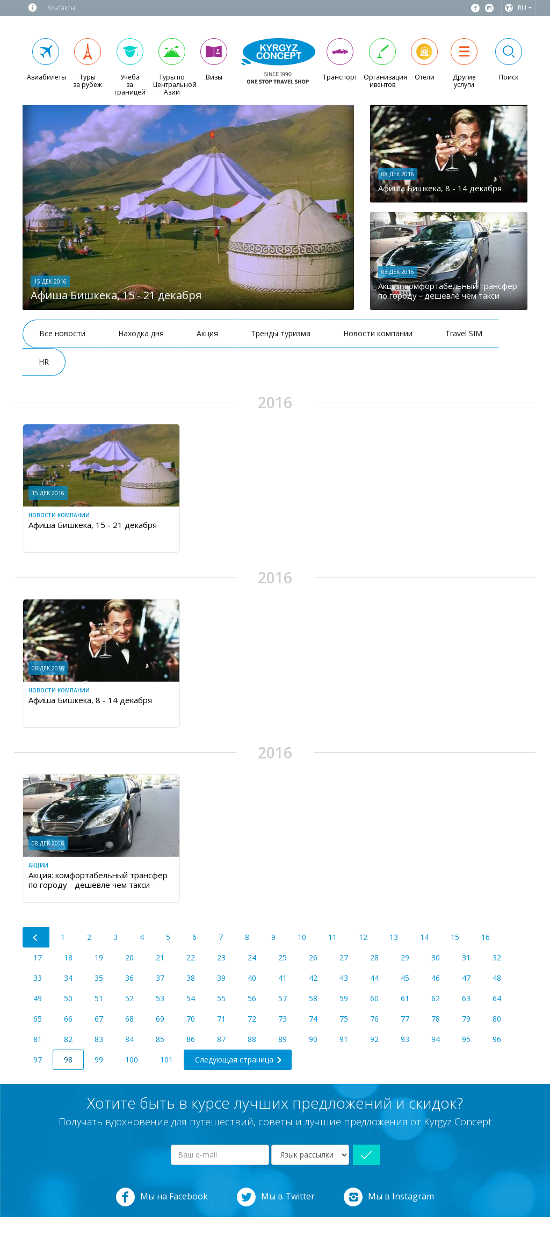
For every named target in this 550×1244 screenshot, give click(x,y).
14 (424, 937)
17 (37, 957)
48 (497, 978)
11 (332, 937)
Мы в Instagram (389, 1197)
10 (302, 937)
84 (129, 1039)
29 (405, 957)
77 (405, 1019)
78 (435, 1019)
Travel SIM (463, 333)
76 (374, 1019)
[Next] (238, 1060)
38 (190, 978)
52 (129, 998)
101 (166, 1059)
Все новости (62, 333)
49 (37, 998)
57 (282, 998)
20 (129, 957)
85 (160, 1039)
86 (190, 1039)
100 (131, 1059)
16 (485, 937)
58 (313, 998)
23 (221, 957)
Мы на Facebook (162, 1197)
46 (435, 978)
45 (405, 978)
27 (343, 957)
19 (99, 957)
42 (313, 978)
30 (435, 957)
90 (313, 1039)
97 (37, 1059)
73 (282, 1019)
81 (37, 1039)
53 (160, 998)
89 (282, 1039)
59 (343, 998)
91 (343, 1039)
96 (497, 1039)
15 (455, 937)
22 (190, 957)
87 (221, 1039)
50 (68, 998)
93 (405, 1039)
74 (313, 1019)
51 (99, 998)
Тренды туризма (280, 333)
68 (129, 1019)
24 (252, 957)
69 (160, 1019)
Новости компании (377, 333)
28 (374, 957)
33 (37, 978)
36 (129, 978)
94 (435, 1039)
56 (252, 998)
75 (343, 1019)
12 (363, 937)
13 (393, 937)
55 (221, 998)
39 (221, 978)
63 (466, 998)
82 (68, 1039)
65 (37, 1019)
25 (282, 957)
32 (497, 957)
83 (99, 1039)
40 (252, 978)
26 (313, 957)
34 (68, 978)
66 (68, 1019)
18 (68, 957)
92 (374, 1039)
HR (44, 362)
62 (435, 998)
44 (374, 978)
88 (252, 1039)
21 (160, 957)
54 (190, 998)
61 (405, 998)
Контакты (61, 7)
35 (99, 978)
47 (466, 978)
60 (374, 998)
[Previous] (36, 937)
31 (466, 957)
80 (497, 1019)
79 (466, 1019)
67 (99, 1019)
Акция (207, 333)
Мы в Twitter (276, 1197)
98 (68, 1059)
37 (160, 978)
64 (497, 998)
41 (282, 978)
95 (466, 1039)
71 (221, 1019)
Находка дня (141, 333)
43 (343, 978)
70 (190, 1019)
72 (252, 1019)
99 (99, 1059)
